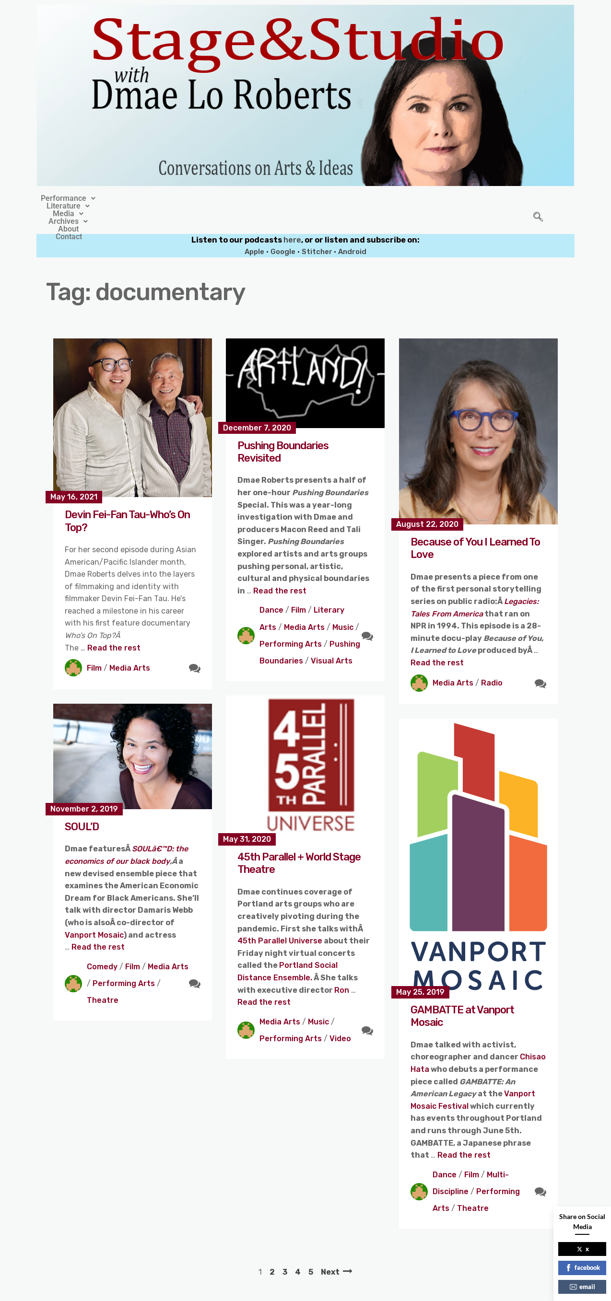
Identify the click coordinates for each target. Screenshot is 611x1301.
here (292, 217)
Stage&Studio (242, 1291)
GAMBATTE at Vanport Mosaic (462, 994)
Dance (271, 587)
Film (94, 645)
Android (352, 229)
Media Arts (129, 645)
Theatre (102, 978)
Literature (220, 198)
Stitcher (318, 229)
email (582, 1286)
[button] (153, 198)
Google (282, 229)
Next (330, 1250)
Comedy (102, 944)
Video (340, 1016)
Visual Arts (331, 638)
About (377, 198)
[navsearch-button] (538, 206)
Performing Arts (290, 622)
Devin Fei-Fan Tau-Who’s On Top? (127, 498)
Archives (329, 198)
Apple (254, 229)
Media (275, 198)
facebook (582, 1267)
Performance (153, 198)
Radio (492, 660)
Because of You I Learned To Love (475, 526)
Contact (419, 198)
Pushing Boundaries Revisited (283, 429)
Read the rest (114, 625)
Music (342, 605)
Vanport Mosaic (94, 913)
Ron (342, 968)
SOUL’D (82, 804)
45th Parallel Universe (279, 918)
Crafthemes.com (397, 1291)
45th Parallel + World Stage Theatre (299, 841)
